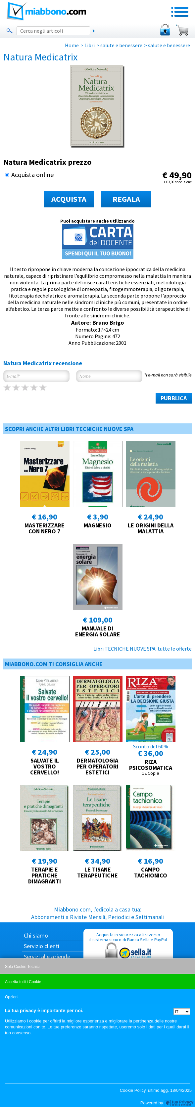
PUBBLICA (174, 398)
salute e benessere (121, 45)
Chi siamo (36, 935)
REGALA (126, 199)
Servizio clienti (41, 946)
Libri (89, 45)
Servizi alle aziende (47, 956)
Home (72, 45)
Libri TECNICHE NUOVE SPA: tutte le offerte (142, 648)
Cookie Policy (133, 1090)
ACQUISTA (68, 199)
